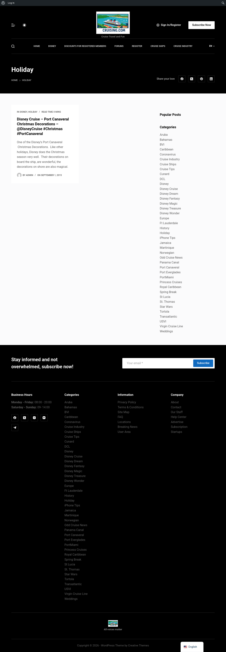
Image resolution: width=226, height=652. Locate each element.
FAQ (120, 417)
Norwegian (167, 253)
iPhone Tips (167, 238)
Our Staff (177, 412)
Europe (164, 218)
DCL (162, 179)
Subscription (179, 427)
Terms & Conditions (131, 407)
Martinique (167, 247)
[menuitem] (3, 3)
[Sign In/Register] (169, 25)
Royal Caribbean (170, 287)
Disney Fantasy (170, 198)
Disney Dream (169, 193)
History (164, 228)
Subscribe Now (201, 25)
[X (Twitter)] (191, 78)
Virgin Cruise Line (171, 326)
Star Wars (166, 306)
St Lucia (165, 297)
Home (37, 46)
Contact (176, 407)
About (175, 402)
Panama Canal (169, 262)
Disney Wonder (169, 213)
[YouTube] (44, 417)
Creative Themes (138, 645)
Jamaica (165, 243)
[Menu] (13, 25)
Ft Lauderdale (169, 223)
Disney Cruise (169, 189)
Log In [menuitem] (11, 2)
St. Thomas (167, 301)
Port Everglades (170, 272)
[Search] (13, 46)
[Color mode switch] (24, 25)
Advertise (177, 422)
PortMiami (167, 277)
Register (137, 46)
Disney (52, 46)
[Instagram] (34, 417)
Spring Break (168, 292)
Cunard (164, 174)
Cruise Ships (158, 46)
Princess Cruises (171, 282)
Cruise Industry (183, 46)
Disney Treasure (170, 208)
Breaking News (127, 427)
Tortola (164, 311)
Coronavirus (168, 154)
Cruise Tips (167, 169)
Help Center (179, 417)
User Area (124, 432)
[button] (212, 46)
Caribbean (166, 149)
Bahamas (166, 139)
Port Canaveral (169, 267)
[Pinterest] (201, 78)
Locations (124, 422)
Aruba (164, 134)
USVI (163, 321)
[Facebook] (181, 78)
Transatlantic (168, 316)
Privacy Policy (127, 402)
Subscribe (203, 363)
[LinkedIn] (211, 78)
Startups (176, 432)
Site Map (123, 412)
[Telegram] (14, 427)
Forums (118, 46)
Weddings (166, 331)
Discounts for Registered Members (85, 46)
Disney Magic (168, 203)
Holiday (32, 112)
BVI (162, 144)
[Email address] (157, 363)
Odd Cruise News (171, 257)
